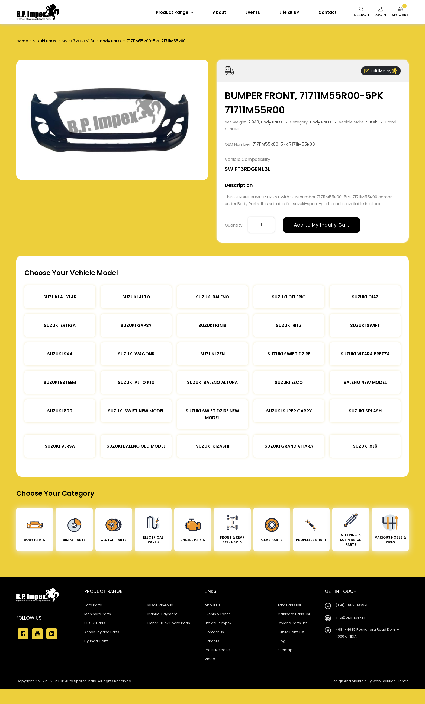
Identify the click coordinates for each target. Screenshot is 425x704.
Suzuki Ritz (289, 325)
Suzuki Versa (60, 446)
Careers (212, 641)
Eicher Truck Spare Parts (168, 623)
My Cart (400, 12)
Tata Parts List (289, 605)
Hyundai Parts (96, 641)
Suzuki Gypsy (136, 325)
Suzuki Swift (365, 325)
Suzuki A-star (59, 297)
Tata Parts (93, 605)
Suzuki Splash (365, 411)
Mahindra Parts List (294, 614)
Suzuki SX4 (59, 354)
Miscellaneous (160, 605)
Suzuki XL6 (365, 446)
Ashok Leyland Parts (101, 632)
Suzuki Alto (136, 297)
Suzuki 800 (59, 411)
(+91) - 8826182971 (351, 605)
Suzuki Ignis (212, 325)
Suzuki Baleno (212, 297)
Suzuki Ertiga (60, 325)
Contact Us (214, 632)
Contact (327, 12)
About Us (212, 605)
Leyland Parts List (292, 623)
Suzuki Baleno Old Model (136, 446)
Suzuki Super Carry (289, 411)
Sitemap (285, 649)
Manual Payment (162, 614)
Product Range (175, 12)
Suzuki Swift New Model (136, 411)
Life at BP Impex (218, 623)
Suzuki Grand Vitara (289, 446)
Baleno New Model (365, 382)
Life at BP (289, 12)
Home (22, 41)
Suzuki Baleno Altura (212, 382)
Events (253, 12)
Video (210, 658)
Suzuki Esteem (60, 382)
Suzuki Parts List (291, 632)
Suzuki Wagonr (136, 354)
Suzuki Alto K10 (136, 382)
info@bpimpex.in (350, 617)
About (219, 12)
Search (361, 12)
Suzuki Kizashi (212, 446)
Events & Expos (218, 614)
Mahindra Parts (97, 614)
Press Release (217, 649)
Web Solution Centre (390, 681)
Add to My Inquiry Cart (321, 225)
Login (380, 12)
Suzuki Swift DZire (289, 354)
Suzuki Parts (44, 41)
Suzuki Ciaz (365, 297)
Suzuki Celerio (289, 297)
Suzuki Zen (212, 354)
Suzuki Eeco (289, 382)
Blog (281, 641)
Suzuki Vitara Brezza (365, 354)
